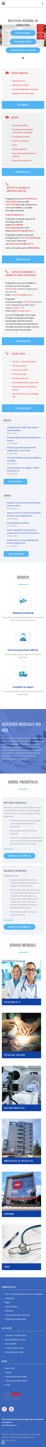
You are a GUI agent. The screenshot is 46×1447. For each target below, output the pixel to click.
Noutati (8, 1372)
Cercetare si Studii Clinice (15, 1335)
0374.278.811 (11, 202)
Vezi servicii (23, 104)
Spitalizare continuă (20, 85)
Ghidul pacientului (19, 149)
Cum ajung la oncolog (21, 136)
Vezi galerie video (23, 408)
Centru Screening (19, 374)
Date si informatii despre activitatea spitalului (24, 1294)
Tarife (14, 145)
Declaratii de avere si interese (17, 1315)
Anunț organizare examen (18, 523)
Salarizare (9, 1311)
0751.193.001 (30, 238)
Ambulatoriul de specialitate (18, 1160)
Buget (7, 1302)
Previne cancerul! (19, 366)
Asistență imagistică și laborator (25, 89)
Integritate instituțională (15, 1319)
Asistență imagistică (14, 1107)
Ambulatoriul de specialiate (23, 93)
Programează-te (23, 171)
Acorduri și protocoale (14, 1348)
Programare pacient (23, 41)
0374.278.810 (30, 199)
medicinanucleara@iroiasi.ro (21, 244)
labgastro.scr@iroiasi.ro (21, 311)
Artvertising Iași (8, 1440)
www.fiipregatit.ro (9, 1425)
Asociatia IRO (11, 1344)
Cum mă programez (23, 33)
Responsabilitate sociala (15, 1339)
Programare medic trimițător (23, 50)
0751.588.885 (17, 225)
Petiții (7, 1385)
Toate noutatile (15, 481)
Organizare (9, 1298)
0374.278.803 (11, 289)
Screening (9, 1213)
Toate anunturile (16, 553)
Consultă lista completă (19, 855)
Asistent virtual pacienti (22, 160)
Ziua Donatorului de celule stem (25, 382)
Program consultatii (20, 141)
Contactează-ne (23, 259)
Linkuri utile (10, 1368)
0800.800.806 (33, 248)
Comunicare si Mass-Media (16, 1381)
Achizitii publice (11, 1306)
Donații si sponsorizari (14, 1352)
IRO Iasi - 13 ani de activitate (24, 361)
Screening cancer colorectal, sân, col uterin (40, 28)
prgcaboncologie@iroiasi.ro (22, 231)
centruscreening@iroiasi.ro (22, 295)
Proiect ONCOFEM (20, 370)
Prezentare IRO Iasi (20, 378)
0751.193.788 (12, 204)
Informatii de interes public (16, 1376)
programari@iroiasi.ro (15, 215)
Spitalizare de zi (18, 81)
